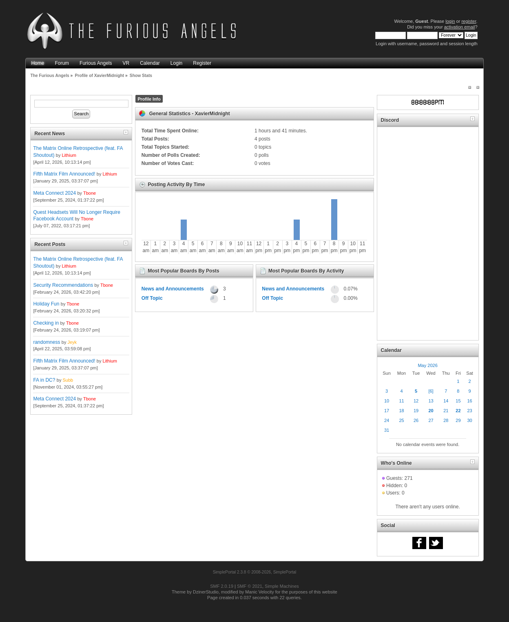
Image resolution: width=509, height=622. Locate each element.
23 (469, 410)
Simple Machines (282, 586)
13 (430, 400)
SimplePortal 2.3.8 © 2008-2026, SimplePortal (255, 572)
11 (401, 400)
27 (430, 420)
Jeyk (72, 342)
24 (386, 420)
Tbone (89, 193)
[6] (430, 391)
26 (416, 420)
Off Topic (152, 298)
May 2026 (427, 365)
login (450, 21)
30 (469, 420)
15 (458, 400)
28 (445, 420)
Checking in (46, 323)
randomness (46, 342)
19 (416, 410)
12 (416, 400)
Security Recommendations (63, 285)
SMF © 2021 (249, 586)
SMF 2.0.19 (221, 586)
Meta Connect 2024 (54, 193)
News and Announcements (173, 289)
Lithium (69, 155)
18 (401, 410)
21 (445, 410)
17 (386, 410)
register (468, 21)
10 (386, 400)
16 (469, 400)
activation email (459, 26)
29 (458, 420)
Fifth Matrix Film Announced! (64, 174)
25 (401, 420)
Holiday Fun (46, 304)
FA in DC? (44, 380)
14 (445, 400)
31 (386, 430)
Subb (67, 380)
